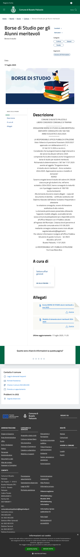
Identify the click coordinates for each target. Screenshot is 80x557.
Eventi (62, 455)
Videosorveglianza (46, 491)
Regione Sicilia (8, 3)
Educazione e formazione (44, 435)
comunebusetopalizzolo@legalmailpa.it (15, 509)
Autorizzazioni (45, 463)
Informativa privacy (47, 486)
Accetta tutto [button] (32, 549)
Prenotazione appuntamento (26, 477)
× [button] (77, 535)
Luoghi (62, 451)
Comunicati (64, 437)
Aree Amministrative (8, 437)
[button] (40, 554)
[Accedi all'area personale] (71, 3)
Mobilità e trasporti (27, 454)
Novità (11, 18)
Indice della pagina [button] (13, 111)
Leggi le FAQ (25, 486)
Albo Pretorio (44, 482)
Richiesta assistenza (28, 490)
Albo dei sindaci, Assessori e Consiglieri (9, 464)
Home (4, 18)
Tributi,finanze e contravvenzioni (46, 448)
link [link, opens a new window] (60, 545)
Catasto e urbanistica (28, 450)
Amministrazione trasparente (46, 477)
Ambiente (43, 453)
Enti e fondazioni (7, 445)
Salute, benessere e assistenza (47, 458)
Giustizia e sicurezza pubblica (47, 441)
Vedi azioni (58, 32)
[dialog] (40, 545)
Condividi (58, 28)
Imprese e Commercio (28, 446)
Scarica (69, 312)
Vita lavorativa (26, 443)
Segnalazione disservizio (29, 482)
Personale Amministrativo (6, 453)
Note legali (44, 516)
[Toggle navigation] (4, 9)
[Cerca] (75, 10)
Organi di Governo (7, 434)
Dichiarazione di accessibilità (45, 521)
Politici (3, 448)
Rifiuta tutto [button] (48, 549)
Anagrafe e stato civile (28, 435)
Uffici (3, 441)
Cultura (26, 18)
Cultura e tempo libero (28, 439)
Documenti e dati (7, 459)
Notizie (62, 434)
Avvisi (19, 18)
